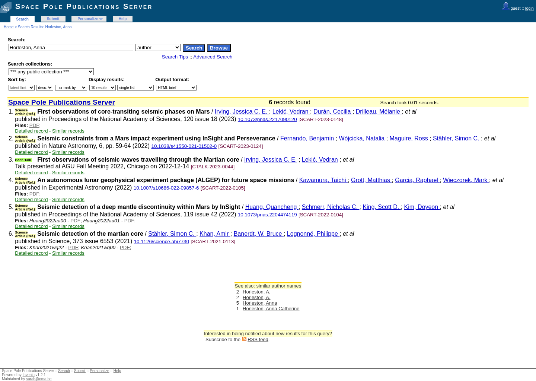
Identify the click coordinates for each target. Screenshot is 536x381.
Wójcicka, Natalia (362, 138)
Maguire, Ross (409, 138)
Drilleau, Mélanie (379, 111)
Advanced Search (212, 57)
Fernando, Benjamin (307, 138)
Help (123, 19)
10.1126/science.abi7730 (161, 241)
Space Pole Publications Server (84, 6)
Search (22, 19)
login (529, 8)
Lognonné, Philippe (313, 234)
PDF (34, 125)
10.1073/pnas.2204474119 (267, 215)
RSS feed (258, 339)
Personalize (87, 19)
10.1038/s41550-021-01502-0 (184, 146)
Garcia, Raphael (417, 180)
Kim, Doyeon (422, 207)
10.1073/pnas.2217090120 (267, 119)
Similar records (68, 131)
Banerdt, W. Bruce (259, 234)
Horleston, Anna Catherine (271, 308)
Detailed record (31, 131)
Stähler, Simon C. (456, 138)
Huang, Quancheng (272, 207)
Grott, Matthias (371, 180)
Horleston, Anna (260, 303)
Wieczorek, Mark (466, 180)
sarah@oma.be (39, 379)
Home (9, 27)
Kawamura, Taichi (323, 180)
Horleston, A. (256, 292)
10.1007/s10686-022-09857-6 (166, 188)
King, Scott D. (382, 207)
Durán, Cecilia (332, 111)
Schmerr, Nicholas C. (331, 207)
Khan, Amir (215, 234)
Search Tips (175, 57)
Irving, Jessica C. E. (242, 111)
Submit (53, 19)
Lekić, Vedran (291, 111)
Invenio (29, 375)
